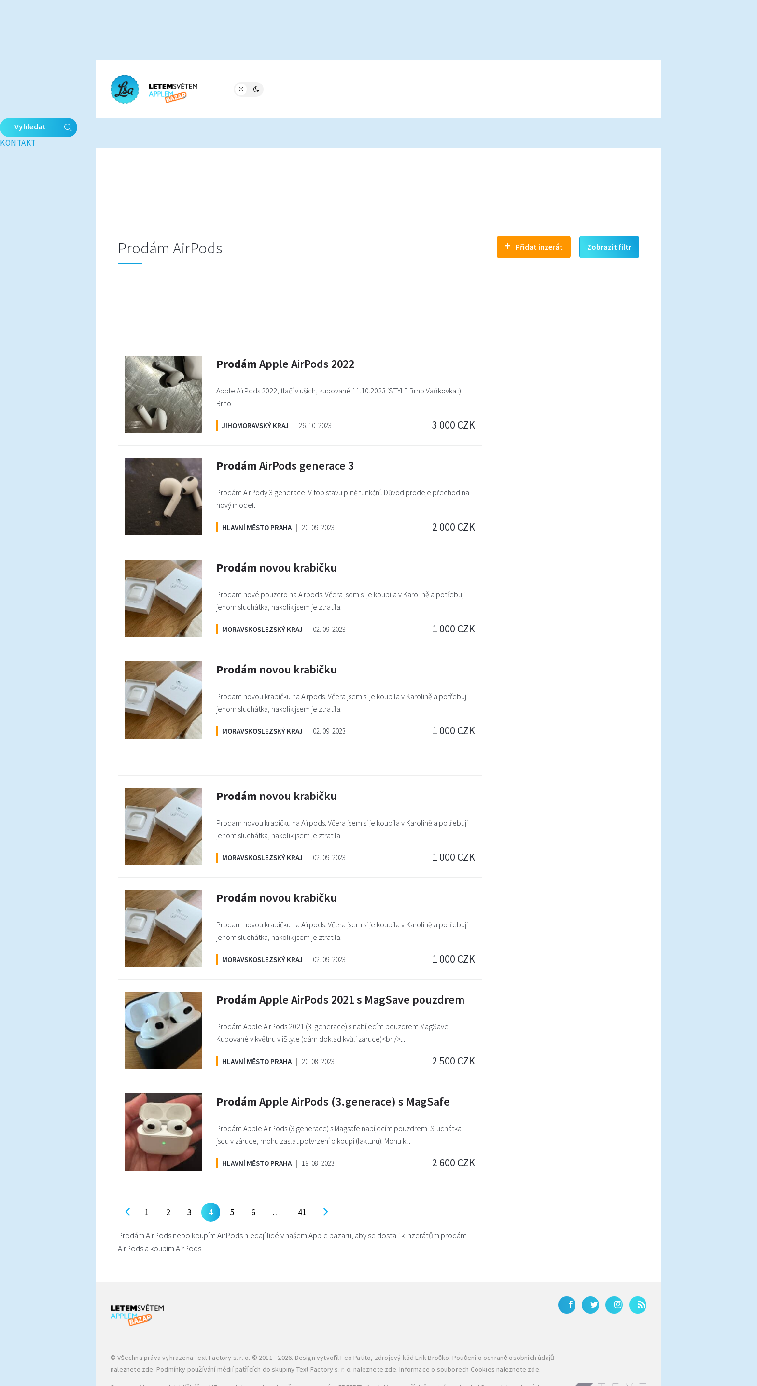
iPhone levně (160, 1368)
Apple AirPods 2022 (285, 332)
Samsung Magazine (139, 1356)
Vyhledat (615, 89)
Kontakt (481, 88)
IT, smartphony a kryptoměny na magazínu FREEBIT (287, 1356)
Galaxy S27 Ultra (337, 1368)
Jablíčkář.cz (190, 1356)
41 (302, 1181)
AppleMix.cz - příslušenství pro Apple (421, 1356)
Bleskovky (412, 88)
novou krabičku (276, 536)
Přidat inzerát (534, 214)
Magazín (231, 88)
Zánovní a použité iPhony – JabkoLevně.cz (246, 1368)
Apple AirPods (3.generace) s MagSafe (333, 1070)
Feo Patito (355, 1327)
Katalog (359, 88)
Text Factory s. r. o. (222, 1327)
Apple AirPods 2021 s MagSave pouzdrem (340, 968)
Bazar (315, 88)
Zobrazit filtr (609, 216)
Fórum (275, 88)
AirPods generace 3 (285, 434)
